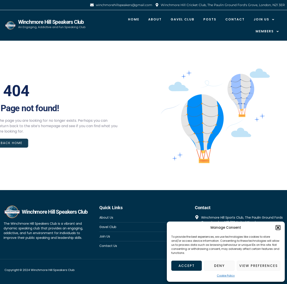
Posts (209, 19)
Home (133, 19)
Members (267, 31)
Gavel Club (182, 19)
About (155, 19)
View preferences (258, 265)
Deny (219, 265)
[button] (278, 227)
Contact (235, 19)
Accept (186, 265)
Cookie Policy (226, 275)
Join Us (264, 19)
